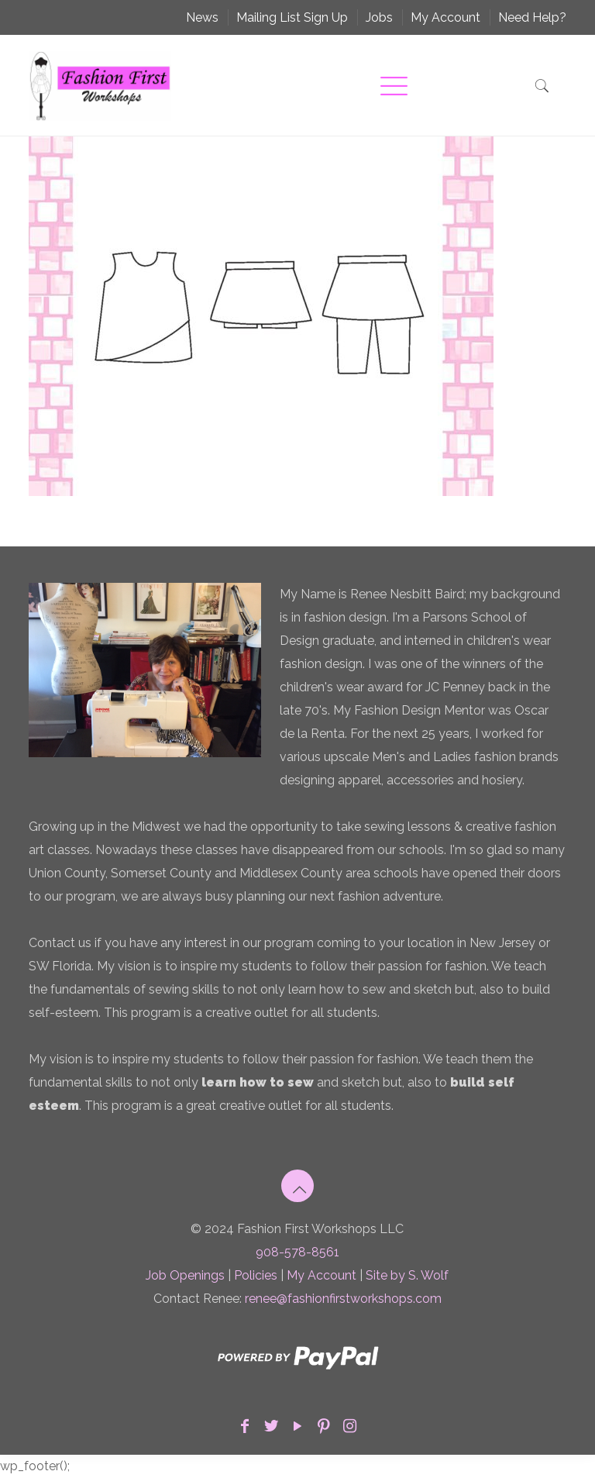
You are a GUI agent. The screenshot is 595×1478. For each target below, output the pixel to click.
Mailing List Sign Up (292, 17)
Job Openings (185, 1275)
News (202, 17)
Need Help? (532, 17)
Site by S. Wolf (407, 1275)
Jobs (379, 17)
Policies (255, 1275)
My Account (445, 17)
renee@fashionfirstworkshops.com (343, 1298)
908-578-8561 (297, 1252)
